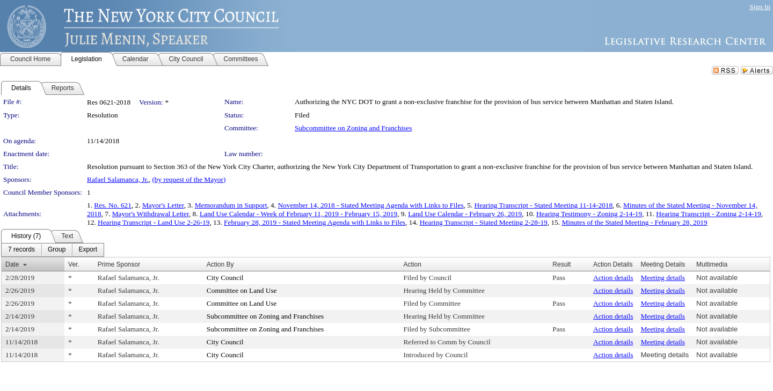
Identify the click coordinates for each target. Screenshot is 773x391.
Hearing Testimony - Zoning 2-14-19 (589, 214)
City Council (225, 278)
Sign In (759, 7)
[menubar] (52, 250)
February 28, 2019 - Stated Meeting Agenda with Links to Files (314, 222)
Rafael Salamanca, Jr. (118, 179)
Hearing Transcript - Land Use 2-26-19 (153, 222)
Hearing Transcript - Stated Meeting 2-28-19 (484, 222)
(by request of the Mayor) (188, 179)
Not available (717, 278)
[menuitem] (21, 250)
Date (12, 264)
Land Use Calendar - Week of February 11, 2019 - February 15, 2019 (298, 214)
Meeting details (662, 278)
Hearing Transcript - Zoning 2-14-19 (708, 214)
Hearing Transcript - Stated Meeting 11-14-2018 (544, 205)
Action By (220, 264)
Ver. (73, 264)
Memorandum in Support (231, 205)
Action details (613, 278)
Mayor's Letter (163, 205)
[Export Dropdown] (88, 250)
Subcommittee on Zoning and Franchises (353, 128)
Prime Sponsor (119, 264)
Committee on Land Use (242, 290)
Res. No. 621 (113, 205)
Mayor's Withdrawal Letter (150, 214)
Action (412, 264)
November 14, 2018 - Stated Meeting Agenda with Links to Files (370, 205)
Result (561, 264)
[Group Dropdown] (56, 250)
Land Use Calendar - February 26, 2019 (465, 214)
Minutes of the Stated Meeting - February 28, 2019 (634, 222)
